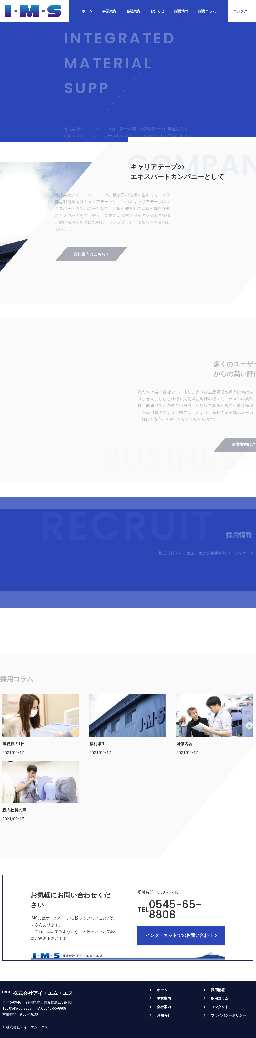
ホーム (87, 11)
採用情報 (181, 11)
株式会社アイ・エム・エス (43, 993)
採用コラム (207, 11)
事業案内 (109, 11)
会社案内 (133, 11)
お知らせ (157, 11)
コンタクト (219, 1007)
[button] (242, 11)
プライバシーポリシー (228, 1015)
